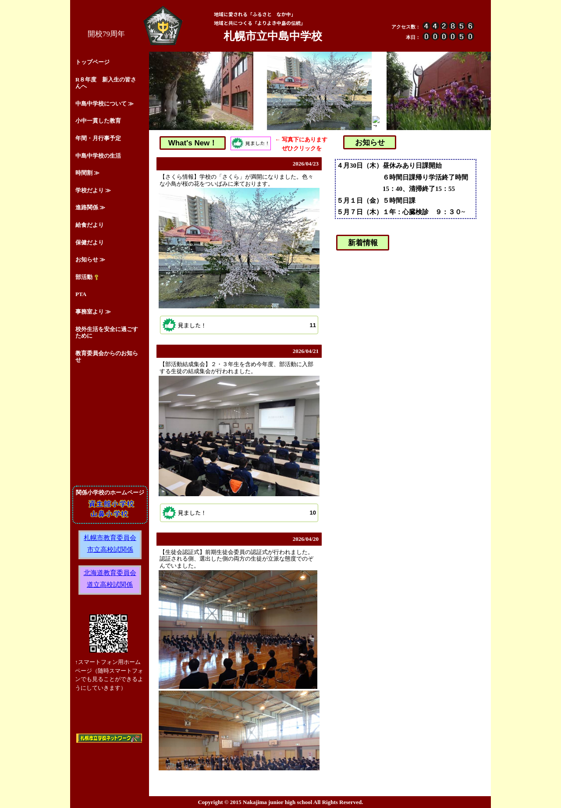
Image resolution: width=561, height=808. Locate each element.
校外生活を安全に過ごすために (106, 332)
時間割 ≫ (87, 172)
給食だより (89, 225)
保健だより (89, 242)
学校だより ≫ (93, 190)
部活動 (87, 277)
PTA (80, 294)
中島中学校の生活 (98, 155)
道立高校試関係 (110, 584)
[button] (239, 325)
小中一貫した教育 (98, 120)
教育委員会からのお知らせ (106, 356)
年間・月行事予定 (98, 138)
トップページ (92, 62)
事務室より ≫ (93, 311)
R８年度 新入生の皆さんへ (105, 83)
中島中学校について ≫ (104, 103)
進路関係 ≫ (90, 207)
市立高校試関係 (110, 549)
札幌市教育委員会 (110, 537)
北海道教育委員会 (110, 572)
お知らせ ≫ (90, 259)
